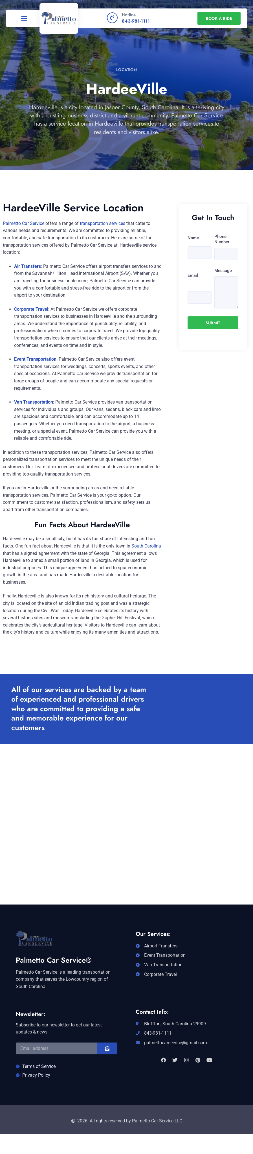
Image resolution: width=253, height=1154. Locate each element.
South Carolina (146, 546)
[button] (24, 18)
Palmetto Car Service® (54, 960)
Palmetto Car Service (23, 223)
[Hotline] (112, 17)
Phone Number (221, 239)
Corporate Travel (31, 309)
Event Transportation (35, 359)
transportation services (102, 223)
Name (193, 237)
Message (223, 270)
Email (193, 275)
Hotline (129, 14)
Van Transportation (33, 402)
